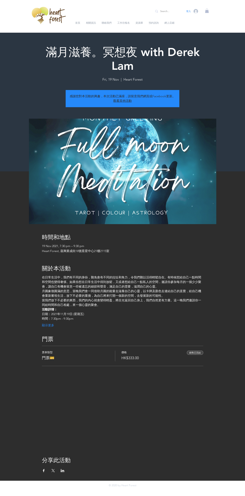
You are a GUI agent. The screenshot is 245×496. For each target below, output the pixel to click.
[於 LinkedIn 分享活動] (62, 470)
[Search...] (168, 11)
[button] (207, 10)
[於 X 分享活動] (53, 470)
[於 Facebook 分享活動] (44, 470)
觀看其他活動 (122, 101)
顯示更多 (48, 325)
